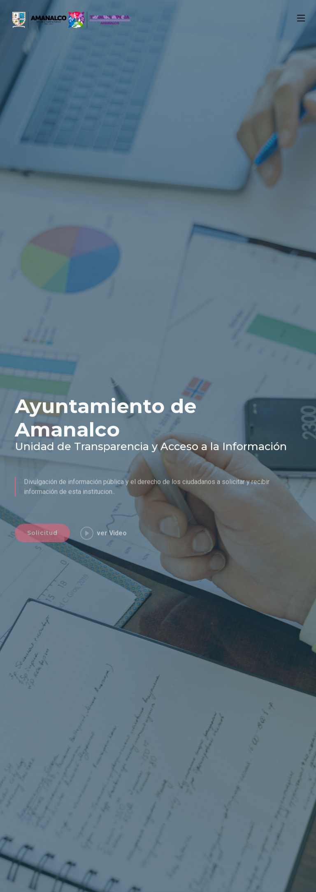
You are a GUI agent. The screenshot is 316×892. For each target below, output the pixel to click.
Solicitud (42, 547)
